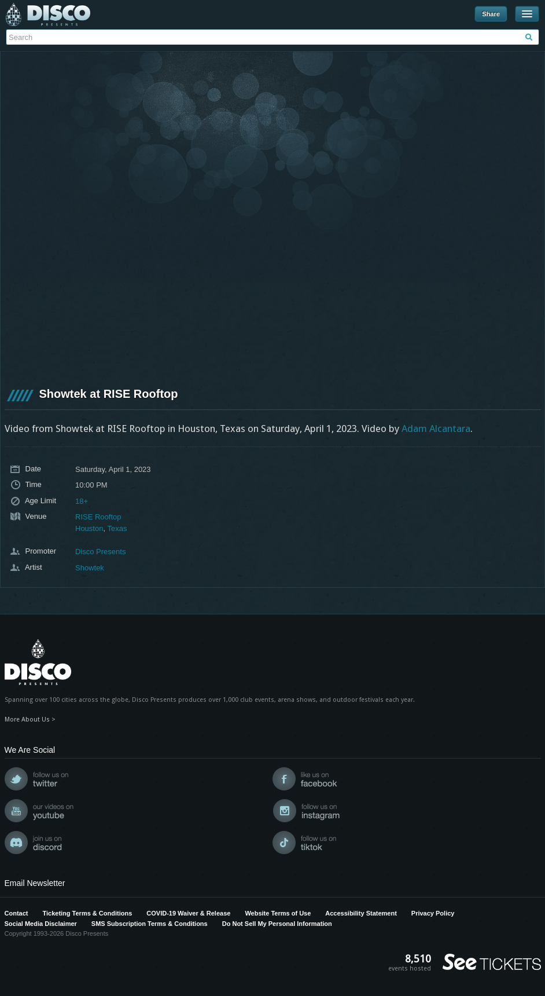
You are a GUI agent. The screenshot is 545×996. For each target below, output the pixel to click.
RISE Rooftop (98, 516)
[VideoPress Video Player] (273, 218)
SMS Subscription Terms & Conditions (149, 923)
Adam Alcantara (436, 428)
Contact (16, 913)
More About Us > (30, 719)
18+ (81, 501)
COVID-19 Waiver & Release (188, 913)
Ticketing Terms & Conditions (87, 913)
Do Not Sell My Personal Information (277, 923)
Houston (89, 528)
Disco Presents (48, 14)
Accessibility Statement (361, 913)
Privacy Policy (433, 913)
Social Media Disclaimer (41, 923)
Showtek (89, 567)
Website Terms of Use (278, 913)
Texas (117, 528)
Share (491, 13)
